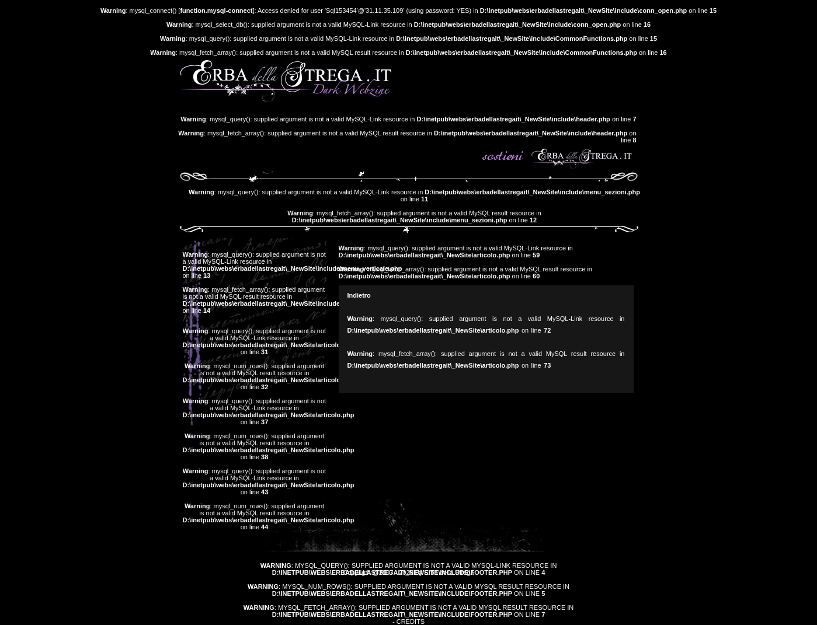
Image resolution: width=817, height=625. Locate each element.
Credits (411, 621)
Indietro (359, 295)
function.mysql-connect (216, 10)
